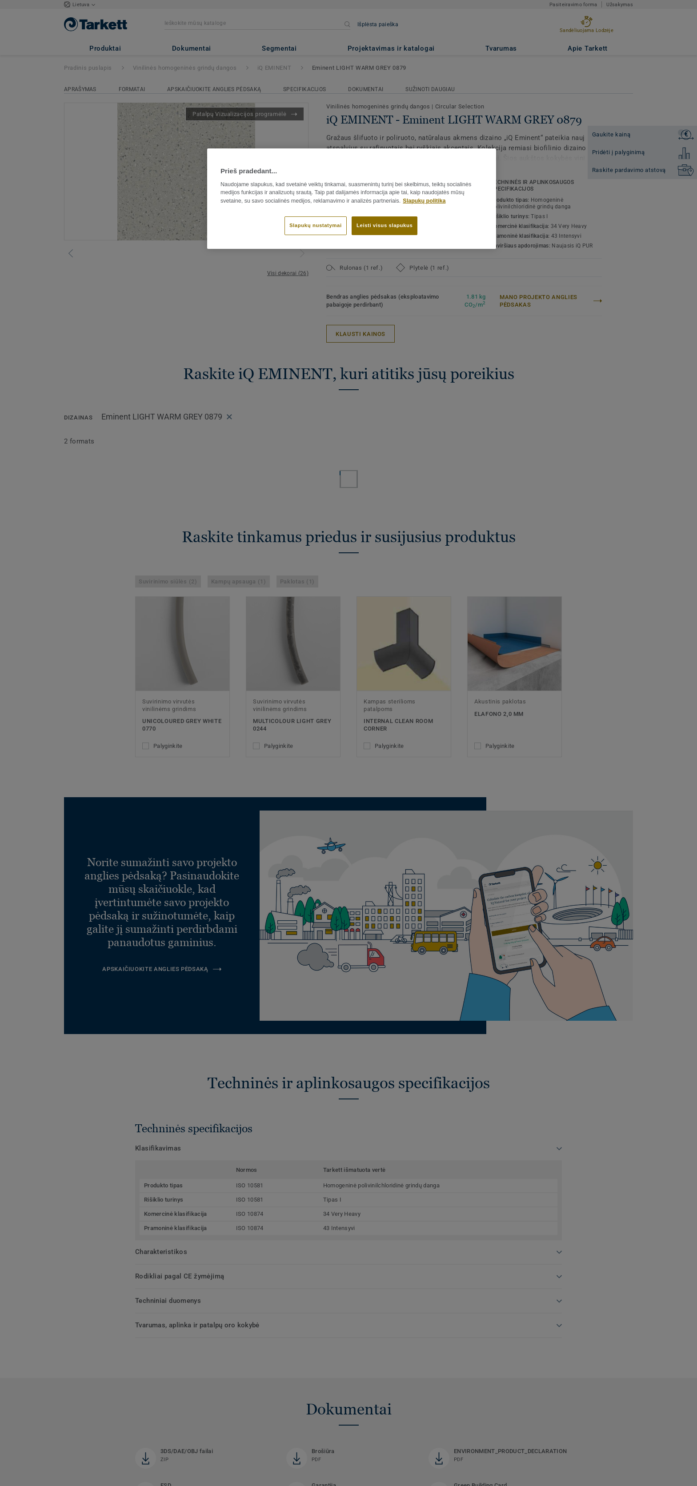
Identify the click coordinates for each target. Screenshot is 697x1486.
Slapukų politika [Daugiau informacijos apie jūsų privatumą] (424, 201)
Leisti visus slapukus (385, 225)
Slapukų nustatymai (315, 225)
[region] (351, 198)
